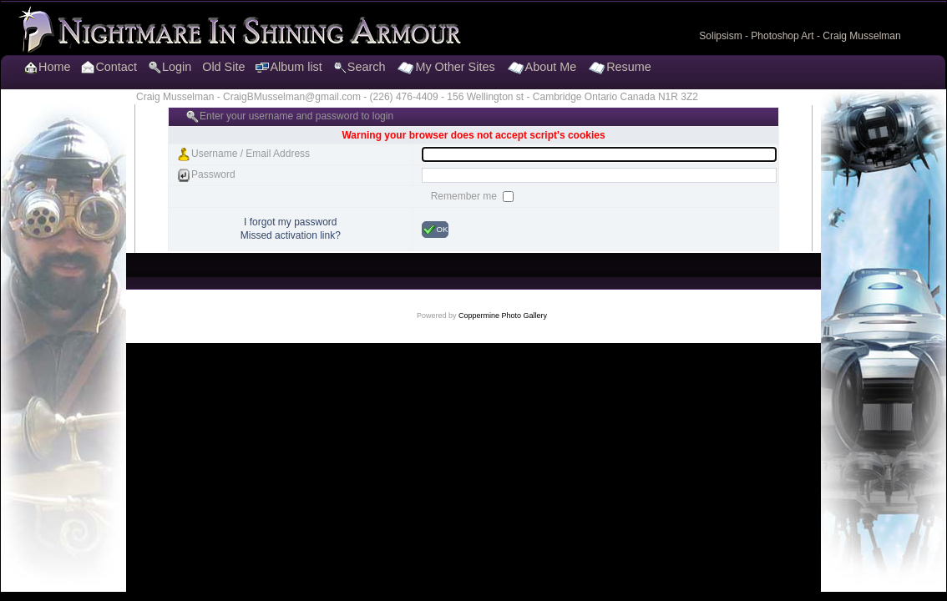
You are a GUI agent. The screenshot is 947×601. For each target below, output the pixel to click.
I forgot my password (290, 222)
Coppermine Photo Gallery (502, 315)
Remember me (465, 196)
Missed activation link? (291, 235)
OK (435, 229)
